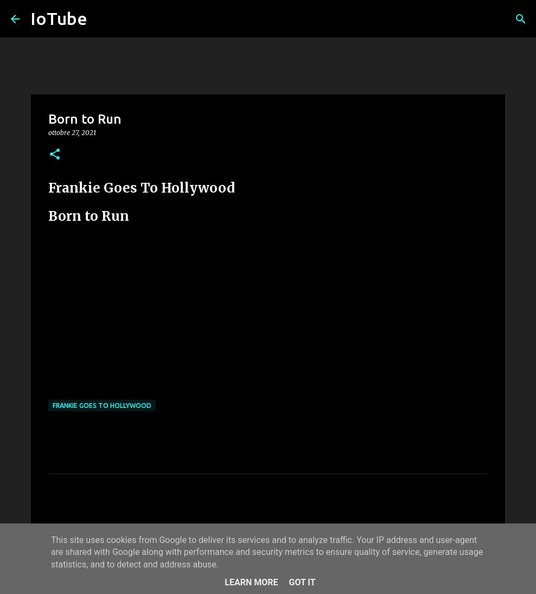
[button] (54, 155)
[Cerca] (520, 19)
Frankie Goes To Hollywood (102, 405)
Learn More (251, 582)
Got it (302, 582)
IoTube (58, 18)
